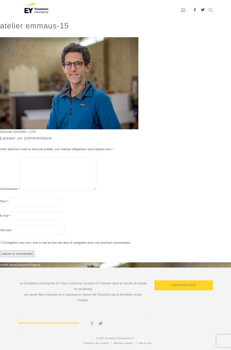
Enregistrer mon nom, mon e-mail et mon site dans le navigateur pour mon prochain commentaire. (67, 242)
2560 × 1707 (27, 131)
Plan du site (145, 343)
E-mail (5, 215)
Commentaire (9, 189)
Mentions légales (123, 343)
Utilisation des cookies (96, 343)
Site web (5, 230)
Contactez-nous (183, 285)
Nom (4, 201)
